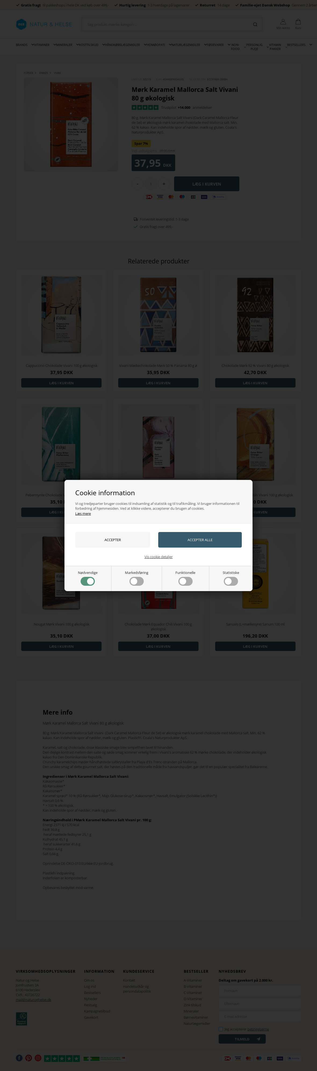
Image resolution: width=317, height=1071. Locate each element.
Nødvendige (88, 578)
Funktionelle (185, 578)
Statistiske (231, 578)
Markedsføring (136, 578)
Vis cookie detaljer (159, 556)
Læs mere (83, 513)
